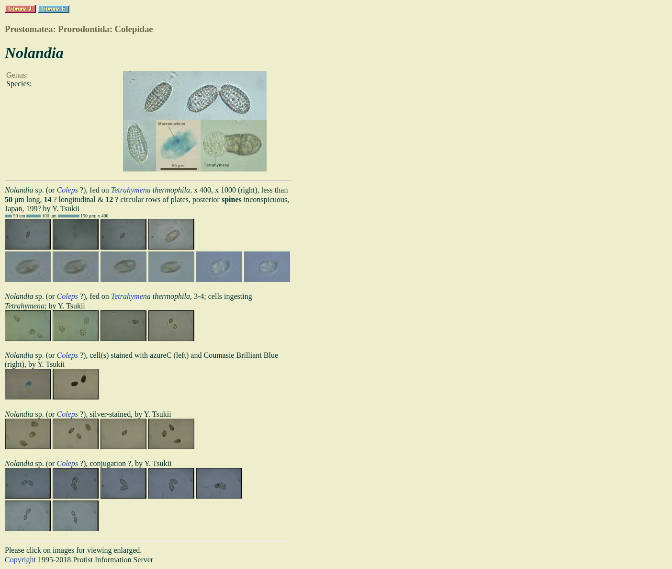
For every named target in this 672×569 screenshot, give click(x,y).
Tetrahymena (131, 190)
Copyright (20, 560)
